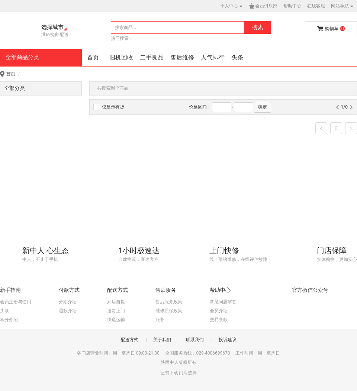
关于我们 (162, 339)
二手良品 (152, 57)
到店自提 (116, 301)
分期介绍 (68, 301)
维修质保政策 (168, 310)
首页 (93, 57)
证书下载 (169, 372)
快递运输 (116, 319)
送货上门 (116, 310)
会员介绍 (219, 310)
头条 (237, 57)
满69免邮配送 (55, 34)
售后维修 (182, 57)
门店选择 (188, 372)
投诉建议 (228, 339)
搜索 (258, 27)
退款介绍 (68, 310)
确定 (262, 107)
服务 (159, 319)
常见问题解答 (223, 301)
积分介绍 (9, 319)
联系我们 (195, 339)
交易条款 (219, 319)
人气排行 (213, 57)
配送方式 (129, 339)
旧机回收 (121, 57)
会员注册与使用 (15, 301)
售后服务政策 (168, 301)
